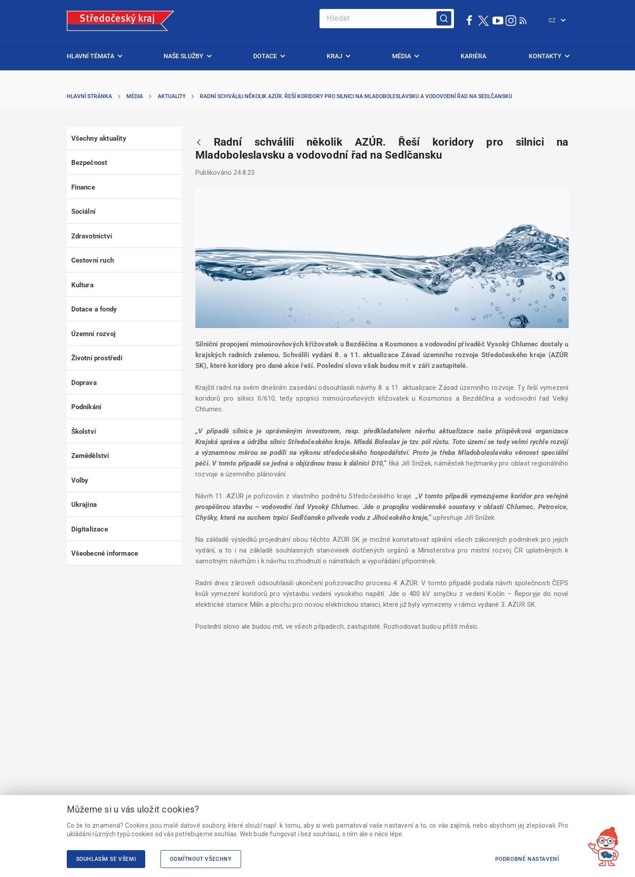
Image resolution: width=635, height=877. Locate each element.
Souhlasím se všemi (106, 859)
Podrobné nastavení (527, 859)
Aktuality (172, 96)
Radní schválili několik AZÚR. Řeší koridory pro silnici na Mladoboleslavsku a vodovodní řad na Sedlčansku (356, 96)
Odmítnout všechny (200, 859)
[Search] (387, 18)
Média (134, 96)
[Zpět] (198, 143)
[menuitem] (94, 56)
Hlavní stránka (89, 96)
